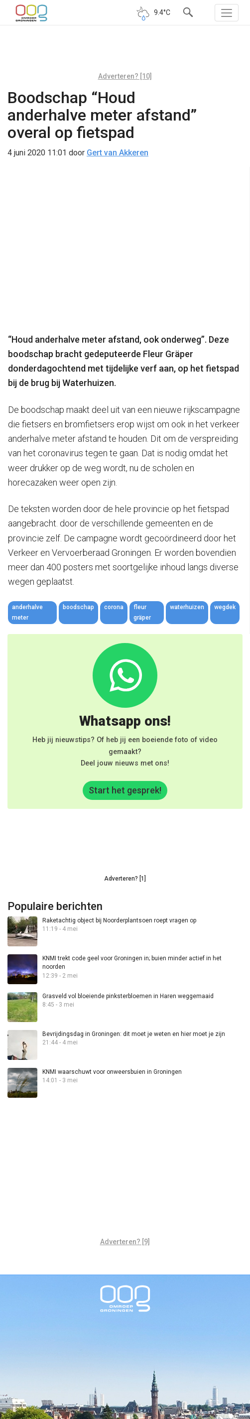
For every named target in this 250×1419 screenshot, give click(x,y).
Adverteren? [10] (125, 76)
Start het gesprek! (125, 790)
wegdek (225, 607)
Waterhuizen (187, 607)
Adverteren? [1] (125, 878)
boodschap (78, 607)
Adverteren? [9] (125, 1242)
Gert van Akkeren (117, 152)
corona (114, 607)
